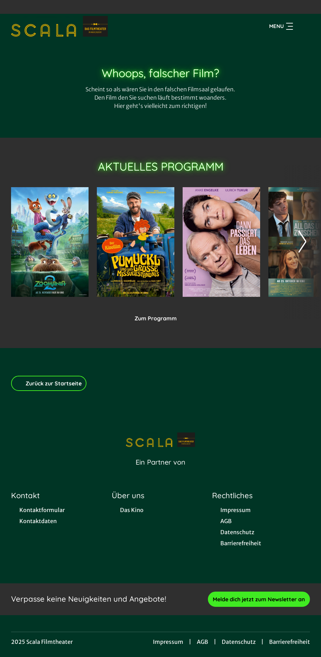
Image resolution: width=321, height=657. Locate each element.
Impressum (168, 641)
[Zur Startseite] (59, 26)
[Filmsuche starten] (303, 26)
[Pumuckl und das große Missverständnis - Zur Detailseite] (135, 242)
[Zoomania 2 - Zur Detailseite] (50, 242)
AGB (202, 641)
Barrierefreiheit (289, 641)
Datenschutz (239, 641)
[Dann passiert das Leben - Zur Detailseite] (221, 242)
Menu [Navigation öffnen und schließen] (281, 26)
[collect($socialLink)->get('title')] (12, 7)
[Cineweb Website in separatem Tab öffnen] (160, 471)
